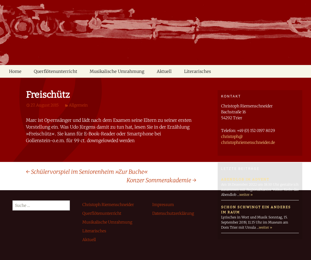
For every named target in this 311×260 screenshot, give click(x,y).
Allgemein (78, 105)
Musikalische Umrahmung (117, 71)
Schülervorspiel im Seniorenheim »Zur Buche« (87, 171)
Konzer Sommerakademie (161, 180)
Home (15, 71)
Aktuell (164, 71)
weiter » (246, 194)
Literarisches (197, 71)
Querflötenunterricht (55, 71)
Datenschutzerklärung (173, 213)
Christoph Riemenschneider (108, 204)
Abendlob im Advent (245, 179)
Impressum (163, 204)
